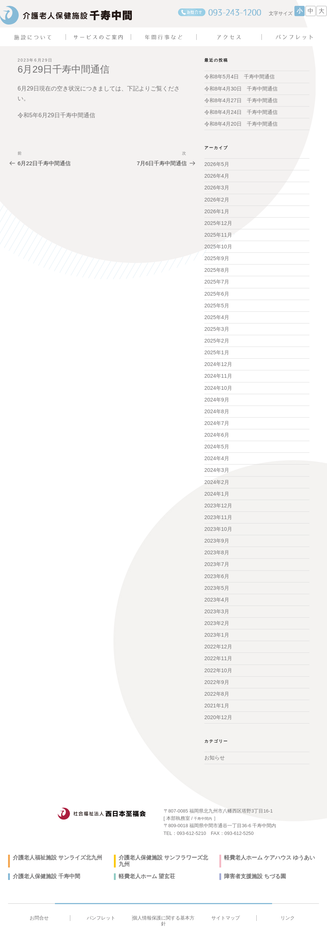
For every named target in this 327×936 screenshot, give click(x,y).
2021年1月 (216, 699)
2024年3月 (216, 466)
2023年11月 (218, 513)
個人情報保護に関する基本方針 (163, 907)
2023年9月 (216, 536)
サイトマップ (225, 904)
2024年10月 (218, 385)
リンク (287, 904)
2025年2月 (216, 338)
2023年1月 (216, 629)
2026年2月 (216, 198)
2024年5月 (216, 443)
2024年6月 (216, 431)
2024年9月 (216, 396)
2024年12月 (218, 362)
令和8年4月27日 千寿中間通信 (240, 100)
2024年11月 (218, 373)
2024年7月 (216, 420)
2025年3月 (216, 327)
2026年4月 (216, 175)
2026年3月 (216, 187)
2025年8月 (216, 268)
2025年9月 (216, 257)
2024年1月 (216, 490)
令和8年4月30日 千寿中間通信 (240, 88)
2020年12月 (218, 711)
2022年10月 (218, 664)
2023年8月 (216, 548)
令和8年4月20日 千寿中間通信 (240, 123)
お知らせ (214, 751)
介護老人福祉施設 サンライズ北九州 (54, 851)
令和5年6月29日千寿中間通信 (56, 115)
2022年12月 (218, 641)
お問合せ (39, 904)
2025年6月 (216, 292)
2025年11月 (218, 233)
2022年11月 (218, 653)
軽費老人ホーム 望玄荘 (145, 863)
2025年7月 (216, 280)
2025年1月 (216, 350)
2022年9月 (216, 676)
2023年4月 (216, 595)
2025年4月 (216, 315)
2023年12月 (218, 501)
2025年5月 (216, 303)
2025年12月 (218, 222)
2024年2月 (216, 478)
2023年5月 (216, 583)
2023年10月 (218, 525)
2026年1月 (216, 210)
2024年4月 (216, 455)
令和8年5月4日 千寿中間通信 (239, 76)
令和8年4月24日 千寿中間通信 (240, 112)
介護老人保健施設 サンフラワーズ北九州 (165, 851)
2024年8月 (216, 408)
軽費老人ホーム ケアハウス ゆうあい (266, 851)
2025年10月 (218, 245)
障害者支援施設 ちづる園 (253, 863)
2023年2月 (216, 618)
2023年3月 (216, 606)
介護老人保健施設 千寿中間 (44, 863)
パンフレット (101, 904)
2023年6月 (216, 571)
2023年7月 (216, 560)
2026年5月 (216, 164)
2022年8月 (216, 688)
